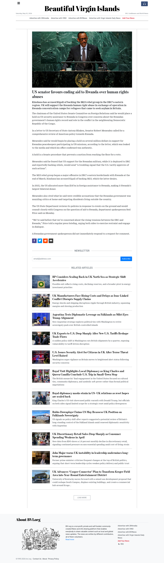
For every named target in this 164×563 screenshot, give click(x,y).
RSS (121, 544)
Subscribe (126, 259)
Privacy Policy (53, 559)
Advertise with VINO (59, 18)
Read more (70, 539)
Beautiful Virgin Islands (82, 8)
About (44, 559)
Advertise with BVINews (77, 18)
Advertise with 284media (39, 18)
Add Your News (128, 18)
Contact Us (37, 559)
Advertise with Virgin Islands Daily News (104, 18)
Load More (82, 498)
